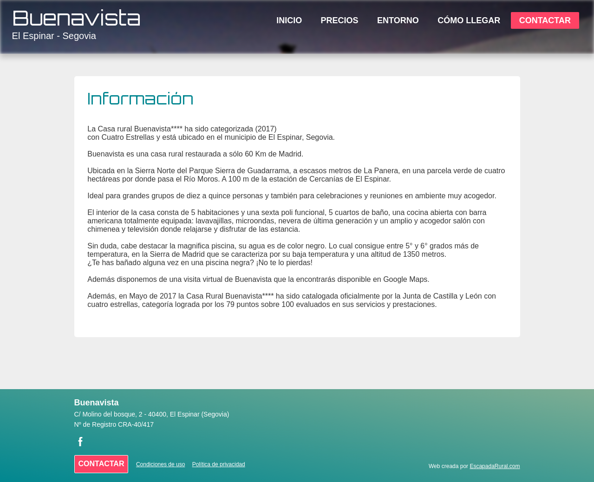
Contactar (545, 20)
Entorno (398, 20)
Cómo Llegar (468, 20)
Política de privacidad (218, 464)
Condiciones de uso (160, 464)
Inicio (289, 20)
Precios (340, 20)
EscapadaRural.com (495, 466)
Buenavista (76, 18)
